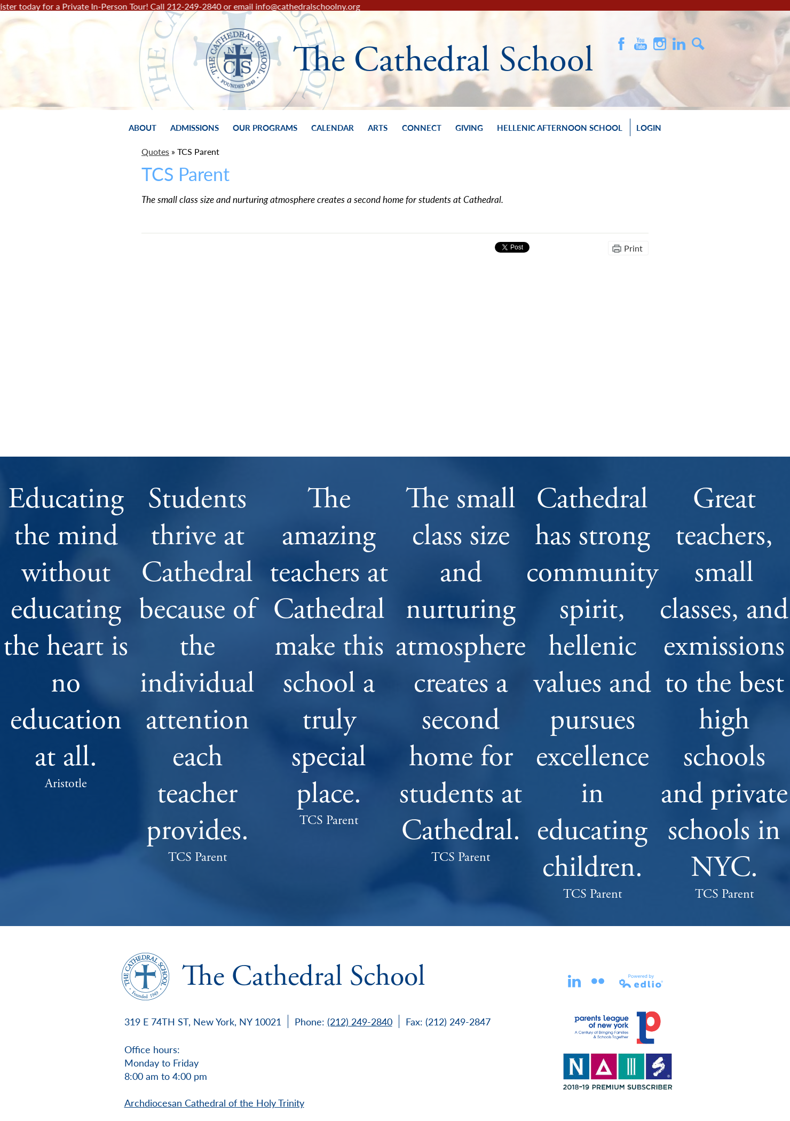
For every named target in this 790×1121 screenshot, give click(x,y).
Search (698, 43)
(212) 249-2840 (359, 1021)
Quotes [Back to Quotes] (155, 151)
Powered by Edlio (641, 981)
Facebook (621, 43)
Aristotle (66, 783)
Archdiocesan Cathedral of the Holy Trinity (214, 1102)
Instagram (659, 43)
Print (633, 248)
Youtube (640, 43)
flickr (597, 981)
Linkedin (574, 981)
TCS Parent (197, 857)
